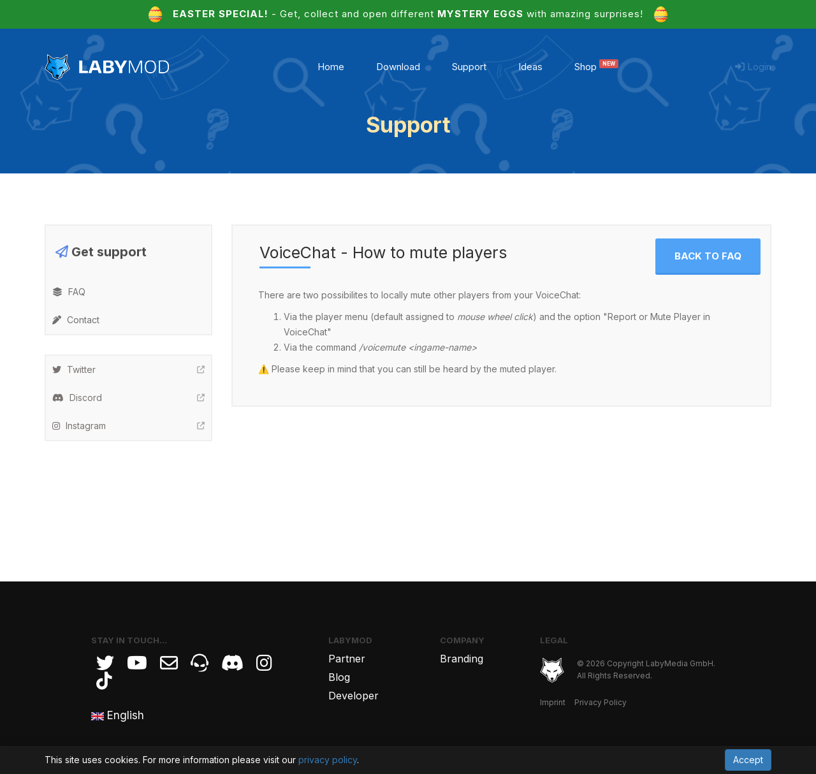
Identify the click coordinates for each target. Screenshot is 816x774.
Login (753, 67)
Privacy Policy (600, 702)
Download (398, 67)
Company (462, 640)
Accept (748, 759)
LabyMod (350, 640)
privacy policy (327, 759)
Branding (461, 658)
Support (469, 67)
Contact (75, 319)
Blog (339, 677)
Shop (596, 67)
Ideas (530, 67)
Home (330, 67)
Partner (346, 658)
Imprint (552, 702)
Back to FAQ (707, 256)
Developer (353, 695)
